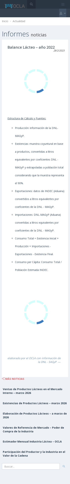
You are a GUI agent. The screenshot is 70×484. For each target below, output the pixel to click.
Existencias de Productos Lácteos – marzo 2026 (35, 403)
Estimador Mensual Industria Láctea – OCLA (32, 441)
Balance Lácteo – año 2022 (31, 47)
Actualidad (19, 21)
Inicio (5, 21)
